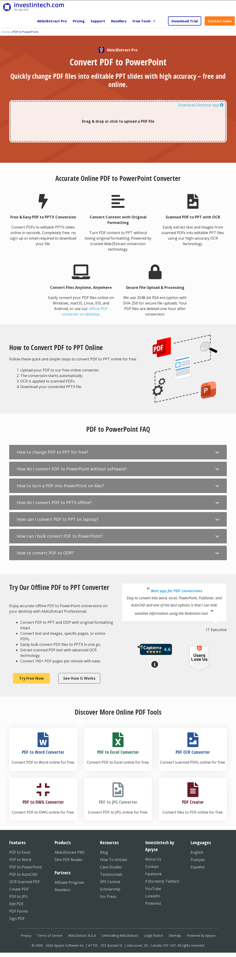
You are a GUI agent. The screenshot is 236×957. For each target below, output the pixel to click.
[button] (118, 452)
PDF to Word (20, 859)
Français (198, 859)
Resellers (119, 21)
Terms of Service (49, 935)
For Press (108, 896)
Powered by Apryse (201, 935)
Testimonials (111, 874)
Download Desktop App (201, 104)
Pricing (79, 21)
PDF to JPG (18, 896)
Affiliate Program (69, 882)
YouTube (153, 888)
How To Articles (113, 859)
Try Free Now (31, 678)
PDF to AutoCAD (23, 874)
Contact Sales (220, 21)
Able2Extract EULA (82, 935)
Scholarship (110, 889)
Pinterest (153, 903)
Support (98, 21)
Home (6, 32)
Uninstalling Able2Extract (120, 935)
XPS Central (110, 881)
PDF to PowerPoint (25, 867)
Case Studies (111, 867)
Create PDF (19, 889)
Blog (104, 852)
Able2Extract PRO (70, 852)
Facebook (153, 873)
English (197, 852)
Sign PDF (17, 918)
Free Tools (146, 21)
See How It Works (79, 678)
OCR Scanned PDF (24, 881)
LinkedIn (152, 896)
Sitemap (175, 935)
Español (197, 867)
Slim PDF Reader (69, 859)
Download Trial (184, 21)
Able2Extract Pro (52, 21)
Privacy (26, 935)
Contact (152, 866)
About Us (153, 859)
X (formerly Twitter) (162, 881)
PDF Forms (18, 911)
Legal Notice (153, 935)
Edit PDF (16, 903)
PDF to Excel (19, 852)
